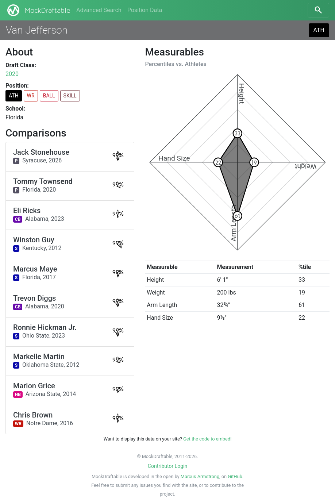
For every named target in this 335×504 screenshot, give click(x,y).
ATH (318, 30)
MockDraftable (38, 10)
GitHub (235, 476)
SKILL (70, 96)
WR (31, 96)
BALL (49, 96)
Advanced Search (99, 10)
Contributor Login (167, 466)
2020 (12, 73)
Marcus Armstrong (200, 476)
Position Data (144, 10)
